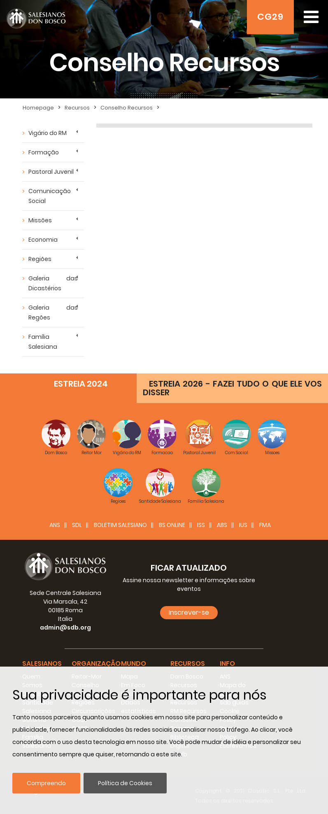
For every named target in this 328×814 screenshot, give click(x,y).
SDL (77, 525)
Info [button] (227, 663)
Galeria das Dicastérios (53, 283)
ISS (201, 525)
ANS (54, 525)
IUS (243, 525)
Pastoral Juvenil (51, 172)
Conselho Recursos (126, 108)
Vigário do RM (47, 133)
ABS (222, 525)
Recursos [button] (187, 663)
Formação (43, 152)
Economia (43, 240)
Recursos (77, 108)
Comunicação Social (49, 196)
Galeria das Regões (53, 312)
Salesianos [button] (42, 663)
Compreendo (46, 783)
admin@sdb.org (65, 627)
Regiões (39, 259)
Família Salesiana (42, 342)
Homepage (38, 108)
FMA (265, 525)
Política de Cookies (125, 783)
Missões (40, 220)
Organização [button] (96, 663)
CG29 (270, 16)
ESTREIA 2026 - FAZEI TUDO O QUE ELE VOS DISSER (232, 388)
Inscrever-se (189, 612)
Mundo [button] (133, 663)
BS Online (172, 525)
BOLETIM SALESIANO (120, 525)
